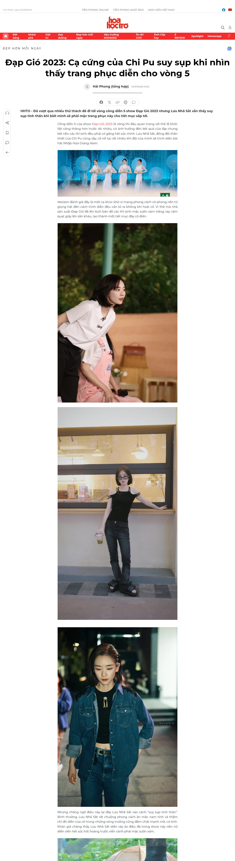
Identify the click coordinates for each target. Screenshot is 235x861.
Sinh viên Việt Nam (161, 9)
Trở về (7, 152)
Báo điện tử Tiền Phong (118, 23)
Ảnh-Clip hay (159, 36)
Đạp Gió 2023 (102, 124)
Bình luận (7, 143)
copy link (117, 102)
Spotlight (197, 36)
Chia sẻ (7, 123)
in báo (126, 102)
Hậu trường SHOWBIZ (111, 36)
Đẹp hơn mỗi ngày (84, 36)
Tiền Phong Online (95, 9)
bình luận (134, 102)
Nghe (7, 113)
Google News (229, 48)
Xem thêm (229, 36)
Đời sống (16, 36)
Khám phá (32, 36)
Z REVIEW (180, 36)
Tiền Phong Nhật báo (128, 9)
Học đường (62, 36)
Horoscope (215, 36)
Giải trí (47, 36)
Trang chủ (5, 36)
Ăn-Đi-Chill (140, 36)
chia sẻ (101, 102)
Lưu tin (7, 133)
